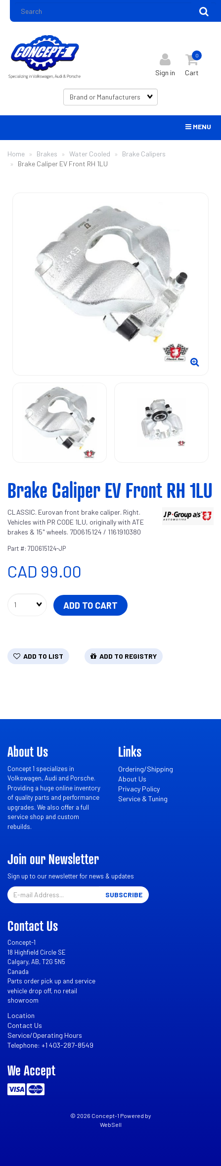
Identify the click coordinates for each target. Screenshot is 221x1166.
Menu (198, 126)
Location (21, 1015)
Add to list (38, 656)
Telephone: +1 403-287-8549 (50, 1045)
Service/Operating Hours (44, 1035)
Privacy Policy (139, 788)
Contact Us (24, 1025)
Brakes (47, 153)
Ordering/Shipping (145, 769)
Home (16, 153)
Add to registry (123, 656)
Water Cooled (89, 153)
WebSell (111, 1124)
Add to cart (90, 605)
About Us (132, 779)
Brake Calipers (144, 153)
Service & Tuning (143, 798)
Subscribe (123, 894)
